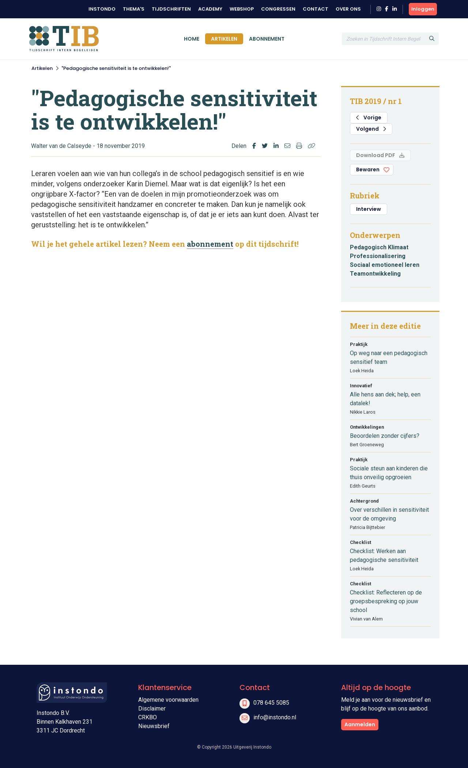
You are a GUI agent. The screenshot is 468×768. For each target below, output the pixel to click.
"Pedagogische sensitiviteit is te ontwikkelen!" (116, 68)
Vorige (368, 117)
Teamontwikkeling (375, 273)
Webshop (242, 8)
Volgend (371, 129)
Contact (315, 8)
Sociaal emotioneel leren (384, 264)
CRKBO (147, 717)
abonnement (210, 244)
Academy (210, 8)
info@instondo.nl (274, 717)
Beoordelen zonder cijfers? (384, 435)
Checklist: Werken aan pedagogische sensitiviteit (384, 555)
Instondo (102, 8)
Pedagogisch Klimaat (379, 247)
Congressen (278, 8)
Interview (368, 209)
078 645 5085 (271, 702)
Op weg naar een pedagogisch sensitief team (388, 357)
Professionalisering (377, 256)
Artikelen (224, 38)
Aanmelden (359, 724)
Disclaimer (152, 708)
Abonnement (266, 38)
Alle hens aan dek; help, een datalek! (385, 399)
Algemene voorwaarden (168, 699)
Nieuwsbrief (154, 726)
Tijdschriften (171, 8)
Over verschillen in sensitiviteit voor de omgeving (389, 514)
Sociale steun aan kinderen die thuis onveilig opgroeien (389, 473)
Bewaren (368, 169)
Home (191, 38)
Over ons (348, 8)
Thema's (133, 8)
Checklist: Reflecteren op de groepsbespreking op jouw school (386, 601)
